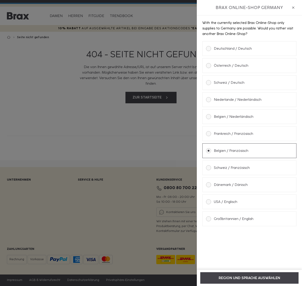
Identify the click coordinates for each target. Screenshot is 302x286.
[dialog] (249, 143)
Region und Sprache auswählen (249, 278)
